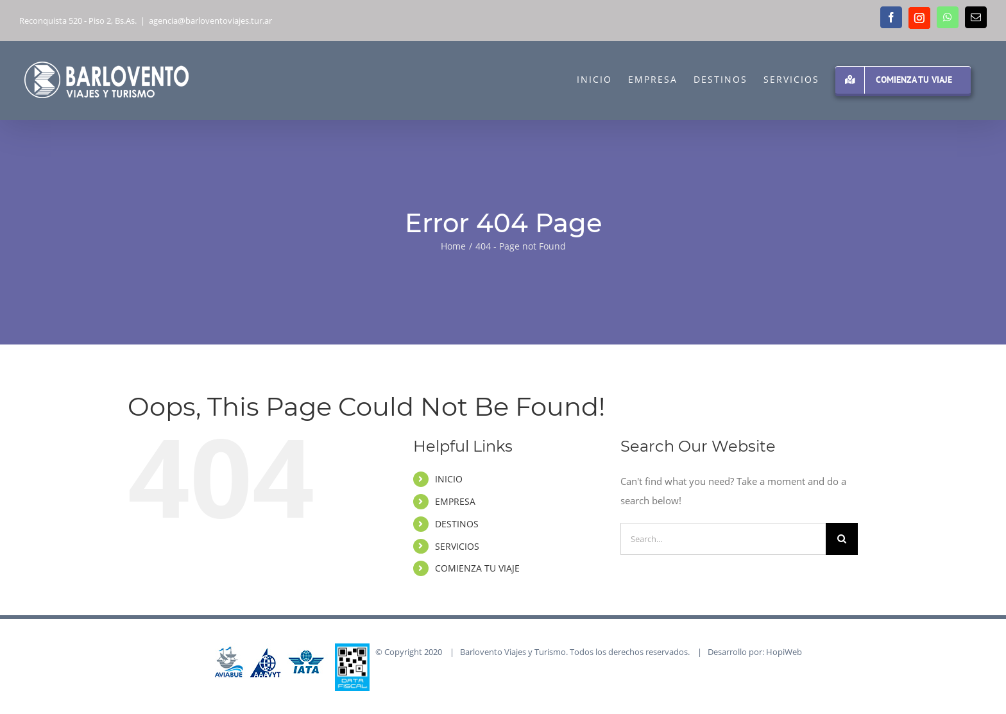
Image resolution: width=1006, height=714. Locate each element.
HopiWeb (784, 652)
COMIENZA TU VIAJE (477, 568)
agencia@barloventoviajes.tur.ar (210, 20)
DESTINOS (457, 524)
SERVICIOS (457, 546)
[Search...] (723, 539)
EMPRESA (455, 501)
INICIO (449, 479)
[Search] (842, 539)
